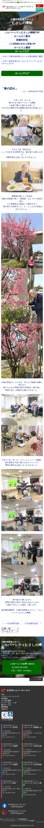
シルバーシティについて (10, 696)
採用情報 (4, 707)
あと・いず (8, 703)
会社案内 (4, 698)
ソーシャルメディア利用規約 (27, 820)
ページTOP (37, 679)
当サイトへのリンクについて (8, 819)
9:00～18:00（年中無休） (22, 667)
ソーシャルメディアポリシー (9, 820)
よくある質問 (6, 701)
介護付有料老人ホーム (11, 731)
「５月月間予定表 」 (31, 623)
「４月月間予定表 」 (12, 623)
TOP (2, 695)
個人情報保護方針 (23, 819)
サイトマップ (40, 822)
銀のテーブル (6, 705)
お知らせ (4, 709)
